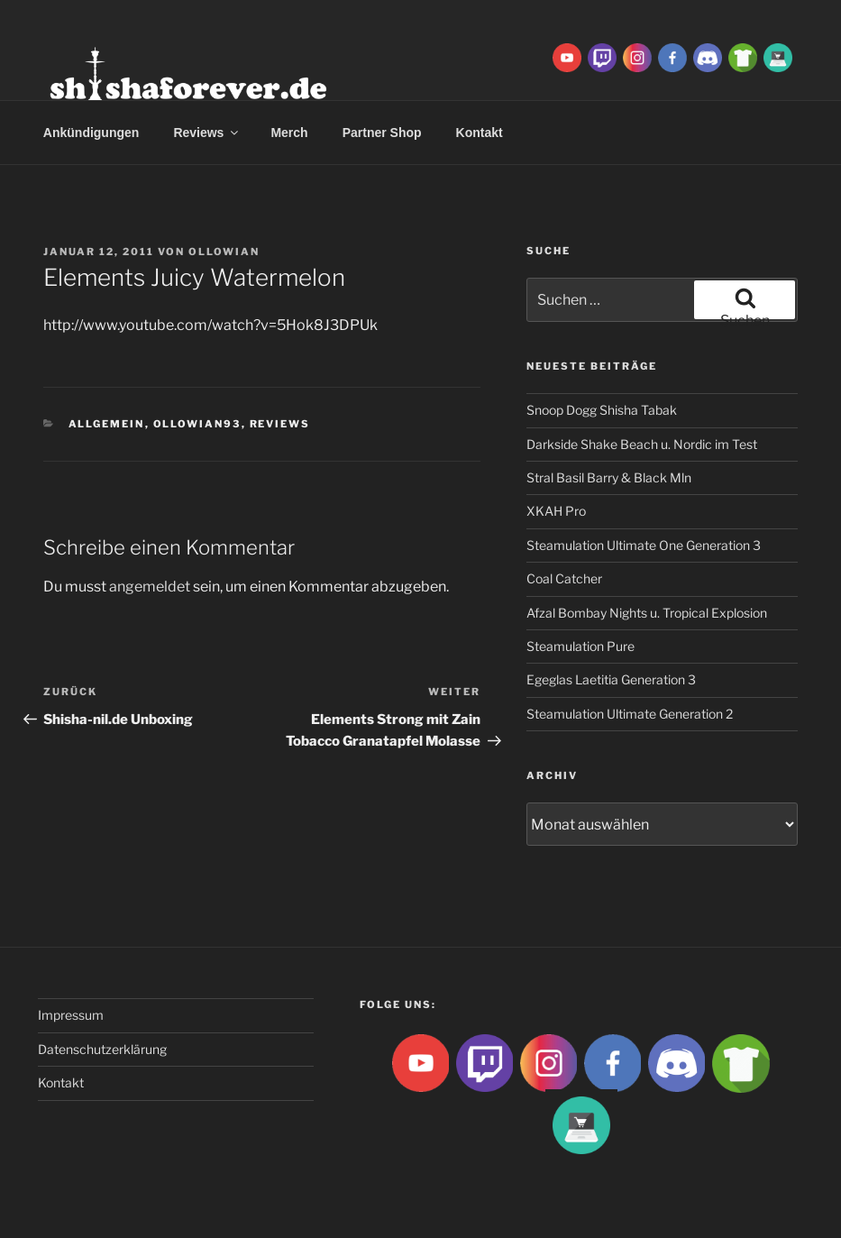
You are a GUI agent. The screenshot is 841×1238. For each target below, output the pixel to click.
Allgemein (107, 423)
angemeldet (149, 586)
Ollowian (224, 251)
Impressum (71, 1014)
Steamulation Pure (580, 646)
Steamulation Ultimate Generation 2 (629, 713)
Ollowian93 (197, 423)
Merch (288, 132)
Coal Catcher (564, 578)
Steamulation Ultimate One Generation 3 (643, 545)
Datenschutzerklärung (102, 1049)
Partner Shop (382, 132)
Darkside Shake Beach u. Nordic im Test (641, 444)
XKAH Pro (556, 510)
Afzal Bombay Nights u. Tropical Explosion (646, 612)
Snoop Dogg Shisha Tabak (601, 409)
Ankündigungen (91, 132)
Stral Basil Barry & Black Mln (608, 477)
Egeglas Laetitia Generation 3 (611, 679)
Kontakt (479, 132)
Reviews (207, 132)
